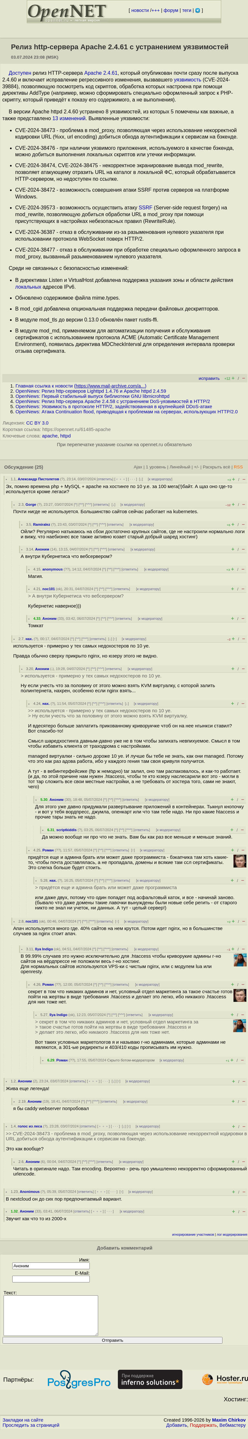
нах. (29, 639)
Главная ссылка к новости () (81, 386)
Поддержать (203, 1432)
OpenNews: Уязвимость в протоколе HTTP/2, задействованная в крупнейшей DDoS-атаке (114, 406)
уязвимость (188, 79)
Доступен (20, 73)
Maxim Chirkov (229, 1427)
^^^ (88, 504)
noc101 (48, 589)
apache (49, 435)
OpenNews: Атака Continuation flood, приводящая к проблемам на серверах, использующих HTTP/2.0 (127, 411)
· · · (132, 479)
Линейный (180, 467)
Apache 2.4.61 (101, 73)
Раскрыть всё (216, 467)
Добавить (176, 1432)
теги (186, 10)
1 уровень (156, 467)
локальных (28, 287)
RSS (238, 467)
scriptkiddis (67, 830)
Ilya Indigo (44, 949)
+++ (155, 10)
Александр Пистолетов (38, 479)
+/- (196, 467)
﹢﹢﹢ (120, 479)
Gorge (31, 504)
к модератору (160, 479)
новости (140, 10)
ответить (105, 479)
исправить (209, 378)
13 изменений (69, 118)
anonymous (52, 569)
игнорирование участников (193, 1234)
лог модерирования (232, 1234)
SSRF (145, 207)
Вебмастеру (233, 1432)
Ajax (138, 467)
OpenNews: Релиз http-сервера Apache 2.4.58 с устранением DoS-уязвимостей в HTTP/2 (113, 401)
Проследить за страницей (31, 1432)
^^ (81, 504)
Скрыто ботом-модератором (131, 1060)
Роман (48, 850)
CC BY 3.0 (37, 423)
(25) (39, 467)
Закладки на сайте (23, 1427)
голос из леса (30, 1126)
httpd (65, 435)
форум (171, 10)
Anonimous (30, 1192)
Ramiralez (41, 524)
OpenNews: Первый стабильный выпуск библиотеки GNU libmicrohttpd (93, 396)
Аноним (42, 549)
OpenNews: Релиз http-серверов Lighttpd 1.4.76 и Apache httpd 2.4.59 (91, 391)
